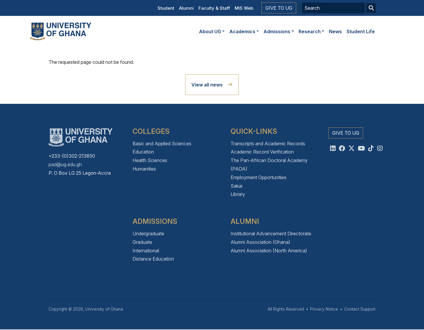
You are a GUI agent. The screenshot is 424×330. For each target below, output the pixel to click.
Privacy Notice (324, 309)
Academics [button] (242, 31)
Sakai (236, 186)
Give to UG (278, 8)
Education (143, 152)
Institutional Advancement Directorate (271, 233)
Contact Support (359, 309)
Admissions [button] (277, 31)
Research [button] (310, 31)
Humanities (144, 169)
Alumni (186, 8)
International (145, 251)
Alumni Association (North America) (269, 251)
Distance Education (153, 259)
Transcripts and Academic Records (268, 143)
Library (238, 194)
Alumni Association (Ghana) (260, 242)
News (335, 31)
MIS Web (244, 8)
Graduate (142, 242)
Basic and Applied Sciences (161, 143)
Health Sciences (149, 160)
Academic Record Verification (262, 152)
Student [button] (166, 8)
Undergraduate (148, 233)
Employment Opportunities (258, 177)
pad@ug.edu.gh (65, 164)
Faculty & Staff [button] (214, 8)
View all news (207, 85)
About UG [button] (210, 31)
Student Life (361, 31)
